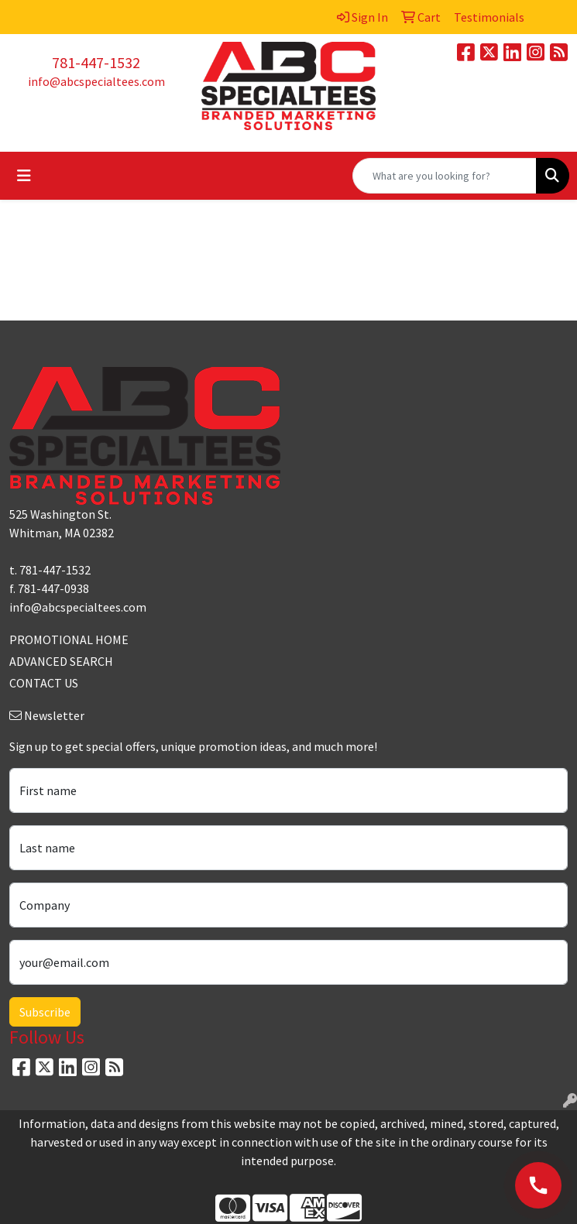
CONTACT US (43, 683)
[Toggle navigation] (24, 176)
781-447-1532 (96, 62)
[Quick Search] (444, 176)
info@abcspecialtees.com (96, 81)
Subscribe (44, 1012)
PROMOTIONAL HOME (69, 639)
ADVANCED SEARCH (61, 661)
